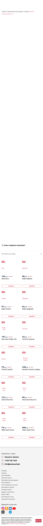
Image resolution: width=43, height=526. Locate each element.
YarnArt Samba (7, 369)
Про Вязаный (5, 475)
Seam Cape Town (28, 430)
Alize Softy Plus (7, 400)
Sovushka (26, 11)
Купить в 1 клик (21, 199)
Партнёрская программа (9, 480)
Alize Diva (5, 279)
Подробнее (11, 286)
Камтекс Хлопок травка (31, 369)
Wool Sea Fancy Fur (29, 400)
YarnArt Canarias (28, 339)
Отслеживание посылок (9, 485)
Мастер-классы (6, 478)
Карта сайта (5, 494)
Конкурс (4, 470)
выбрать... (10, 186)
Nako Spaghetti (27, 309)
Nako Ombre (6, 309)
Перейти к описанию (7, 158)
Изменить (11, 213)
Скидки (4, 473)
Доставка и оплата (7, 487)
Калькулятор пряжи (8, 499)
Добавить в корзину (21, 195)
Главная (4, 11)
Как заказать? (6, 482)
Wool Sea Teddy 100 (9, 339)
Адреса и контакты (7, 492)
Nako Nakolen (27, 279)
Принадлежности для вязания (15, 11)
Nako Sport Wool (8, 430)
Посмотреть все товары (21, 254)
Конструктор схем (7, 496)
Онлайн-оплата (6, 489)
